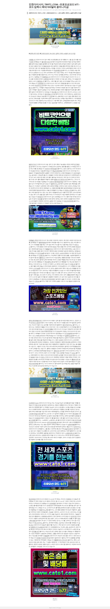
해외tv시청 (68, 190)
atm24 (73, 353)
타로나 (43, 357)
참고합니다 (55, 92)
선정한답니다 (42, 83)
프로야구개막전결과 (51, 169)
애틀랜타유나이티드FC (61, 540)
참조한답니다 (49, 94)
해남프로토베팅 (57, 171)
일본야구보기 (33, 164)
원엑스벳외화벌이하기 (35, 320)
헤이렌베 (75, 414)
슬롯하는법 (68, 336)
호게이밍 (74, 516)
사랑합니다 (32, 59)
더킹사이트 (38, 405)
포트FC (61, 340)
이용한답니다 (40, 81)
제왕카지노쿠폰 (44, 510)
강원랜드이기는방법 (36, 527)
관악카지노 (77, 427)
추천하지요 (38, 85)
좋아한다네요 (46, 62)
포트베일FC (52, 503)
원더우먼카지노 (67, 325)
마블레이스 (41, 257)
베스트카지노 (39, 523)
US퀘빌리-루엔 (33, 240)
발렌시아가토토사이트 (61, 179)
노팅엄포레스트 (70, 433)
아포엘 (37, 418)
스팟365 (37, 281)
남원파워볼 (71, 424)
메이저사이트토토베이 (48, 279)
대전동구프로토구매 (42, 538)
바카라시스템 (34, 323)
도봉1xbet (42, 255)
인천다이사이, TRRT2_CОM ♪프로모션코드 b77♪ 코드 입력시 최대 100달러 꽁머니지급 (50, 10)
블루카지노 (54, 184)
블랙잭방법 (42, 242)
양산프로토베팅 (69, 201)
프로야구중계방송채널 (56, 182)
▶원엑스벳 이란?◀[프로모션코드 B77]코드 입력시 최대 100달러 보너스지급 (52, 53)
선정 (50, 96)
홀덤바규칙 (75, 359)
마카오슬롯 (40, 253)
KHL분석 (40, 197)
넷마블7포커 (35, 531)
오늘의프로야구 (69, 429)
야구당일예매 (69, 333)
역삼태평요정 (58, 70)
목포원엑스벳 (49, 262)
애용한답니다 (46, 77)
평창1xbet (57, 351)
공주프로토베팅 (52, 422)
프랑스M (72, 264)
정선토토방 (32, 499)
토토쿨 (40, 199)
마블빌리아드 (49, 249)
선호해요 (46, 79)
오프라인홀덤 (49, 329)
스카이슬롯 (36, 268)
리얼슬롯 (46, 536)
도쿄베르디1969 (33, 403)
